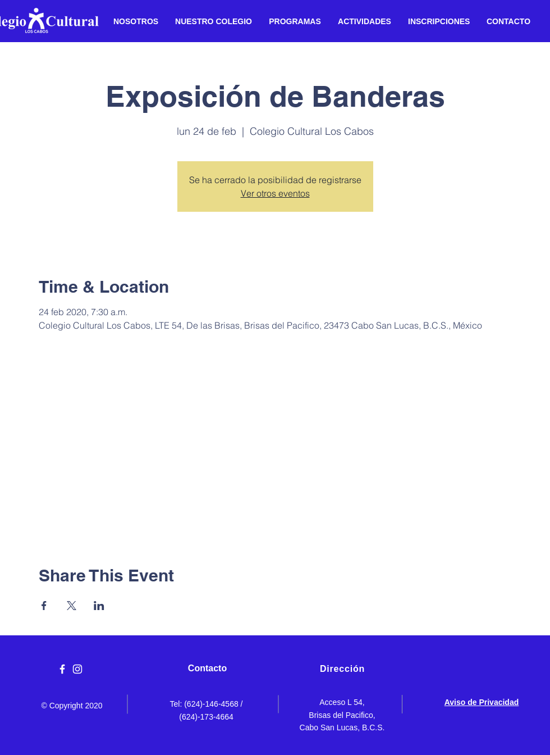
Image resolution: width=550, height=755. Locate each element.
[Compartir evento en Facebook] (44, 605)
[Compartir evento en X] (71, 605)
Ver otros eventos (275, 193)
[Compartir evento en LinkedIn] (99, 605)
